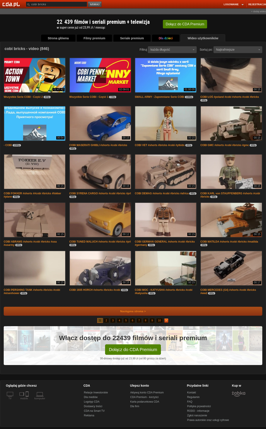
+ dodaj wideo (258, 11)
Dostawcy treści (93, 406)
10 (159, 320)
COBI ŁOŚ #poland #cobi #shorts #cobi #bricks (229, 96)
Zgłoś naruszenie (197, 415)
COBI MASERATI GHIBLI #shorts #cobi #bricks (98, 145)
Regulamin (193, 397)
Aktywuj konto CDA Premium (147, 392)
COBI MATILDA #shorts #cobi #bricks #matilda (229, 241)
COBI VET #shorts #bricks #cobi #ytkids (159, 145)
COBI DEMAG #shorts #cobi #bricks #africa (162, 193)
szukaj (95, 4)
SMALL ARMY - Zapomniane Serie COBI (159, 96)
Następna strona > (130, 311)
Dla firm (134, 406)
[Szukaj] (56, 4)
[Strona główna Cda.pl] (12, 4)
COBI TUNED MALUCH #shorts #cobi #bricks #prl (100, 241)
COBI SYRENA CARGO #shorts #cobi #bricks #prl (100, 193)
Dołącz (185, 24)
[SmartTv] (27, 401)
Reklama (89, 415)
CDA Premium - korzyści (144, 397)
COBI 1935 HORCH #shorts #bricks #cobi (94, 289)
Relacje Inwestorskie (96, 392)
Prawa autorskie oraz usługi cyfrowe (208, 420)
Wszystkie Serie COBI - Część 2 (23, 96)
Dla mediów (91, 397)
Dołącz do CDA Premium (133, 349)
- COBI (8, 145)
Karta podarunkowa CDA (144, 401)
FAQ (189, 401)
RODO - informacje (198, 410)
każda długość (172, 49)
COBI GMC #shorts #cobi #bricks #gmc (224, 145)
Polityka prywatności (199, 406)
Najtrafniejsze (238, 49)
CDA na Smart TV (94, 410)
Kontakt (191, 392)
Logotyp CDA (91, 401)
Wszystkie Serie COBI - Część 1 (88, 96)
